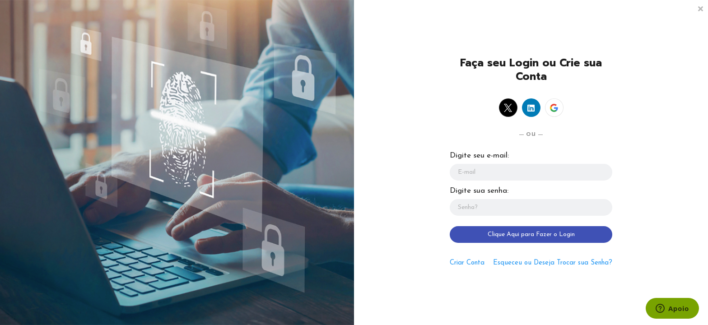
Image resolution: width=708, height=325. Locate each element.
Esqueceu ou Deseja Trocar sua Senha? (552, 263)
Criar (467, 263)
